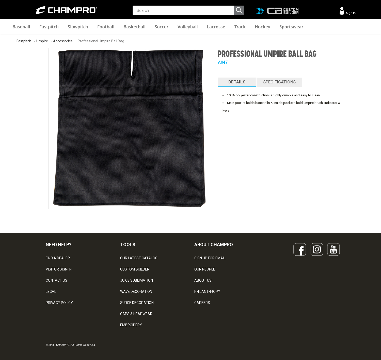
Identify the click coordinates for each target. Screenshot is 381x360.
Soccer (161, 27)
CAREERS (202, 303)
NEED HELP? (58, 244)
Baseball (21, 27)
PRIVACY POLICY (59, 303)
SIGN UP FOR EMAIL (210, 258)
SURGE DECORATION (137, 303)
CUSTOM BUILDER (134, 269)
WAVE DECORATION (136, 292)
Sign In (350, 13)
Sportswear (291, 27)
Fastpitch (49, 27)
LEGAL (51, 292)
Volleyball (188, 27)
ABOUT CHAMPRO (213, 244)
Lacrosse (216, 27)
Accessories (63, 41)
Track (240, 27)
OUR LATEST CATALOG (138, 258)
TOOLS (127, 244)
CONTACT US (56, 280)
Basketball (134, 27)
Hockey (262, 27)
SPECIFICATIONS (279, 81)
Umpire (42, 41)
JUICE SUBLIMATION (136, 280)
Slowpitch (78, 27)
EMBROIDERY (131, 325)
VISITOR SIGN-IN (59, 269)
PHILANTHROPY (207, 292)
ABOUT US (203, 280)
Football (105, 27)
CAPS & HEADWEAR (136, 314)
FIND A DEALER (58, 258)
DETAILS (237, 81)
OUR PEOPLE (204, 269)
